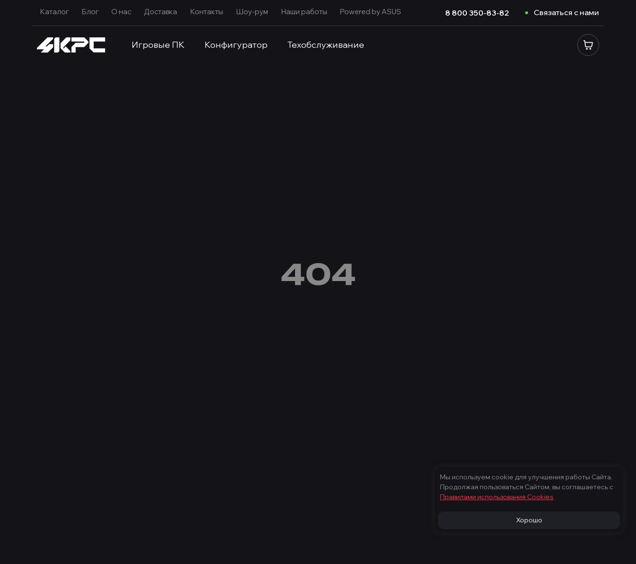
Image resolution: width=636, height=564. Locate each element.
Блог (90, 11)
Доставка (160, 11)
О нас (121, 11)
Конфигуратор (236, 44)
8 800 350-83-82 (477, 13)
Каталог (54, 11)
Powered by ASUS (370, 11)
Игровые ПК (158, 44)
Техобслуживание (325, 44)
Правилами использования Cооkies (497, 497)
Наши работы (304, 11)
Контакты (206, 11)
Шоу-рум (252, 11)
